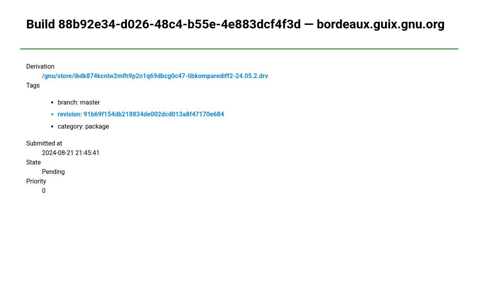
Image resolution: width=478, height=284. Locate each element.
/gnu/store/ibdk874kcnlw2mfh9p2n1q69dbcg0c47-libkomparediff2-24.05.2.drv (155, 76)
